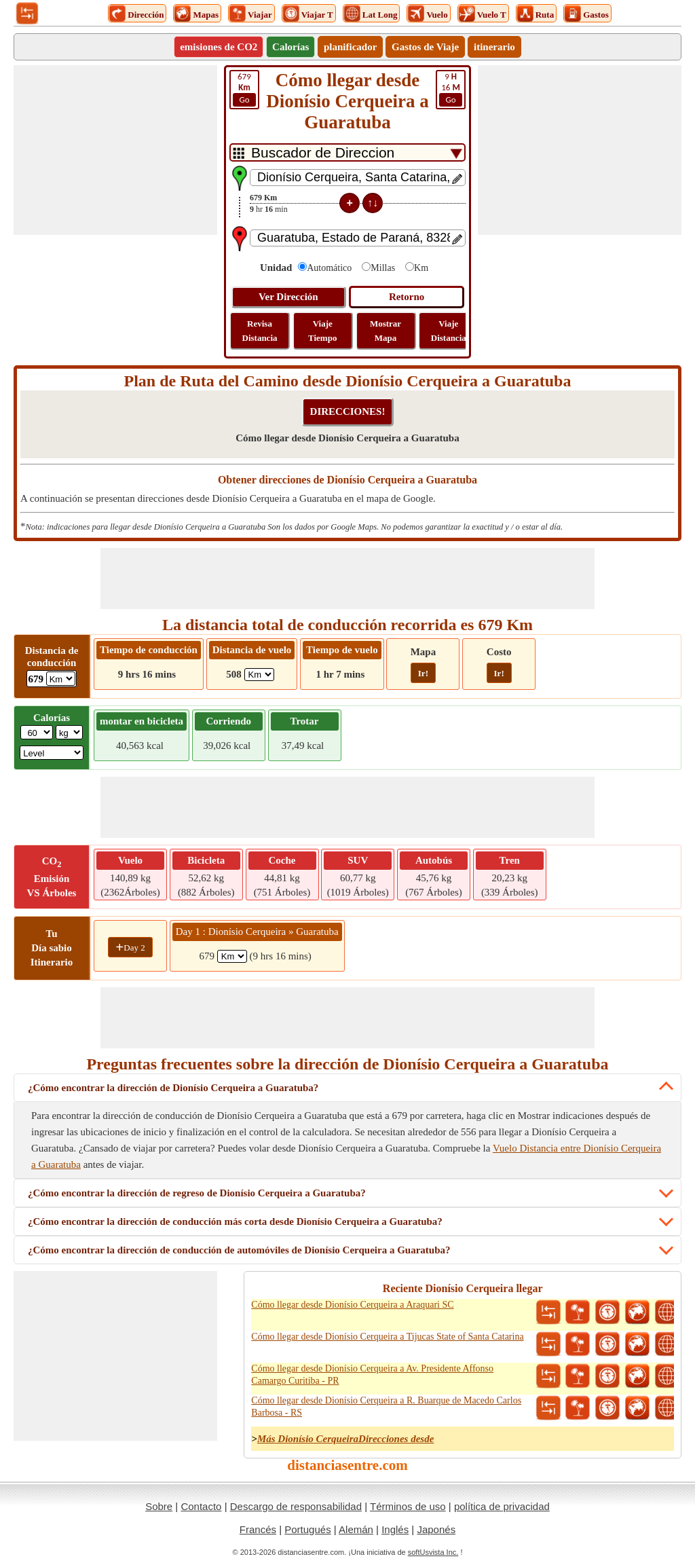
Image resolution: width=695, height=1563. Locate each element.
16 (450, 89)
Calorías (290, 46)
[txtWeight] (36, 732)
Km (421, 268)
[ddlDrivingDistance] (60, 679)
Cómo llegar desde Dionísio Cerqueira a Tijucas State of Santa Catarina (387, 1336)
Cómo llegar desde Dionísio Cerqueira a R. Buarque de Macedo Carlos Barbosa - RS (386, 1406)
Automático (329, 268)
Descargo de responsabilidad (296, 1506)
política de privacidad (502, 1506)
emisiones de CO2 (218, 46)
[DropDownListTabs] (347, 152)
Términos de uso (408, 1506)
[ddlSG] (51, 753)
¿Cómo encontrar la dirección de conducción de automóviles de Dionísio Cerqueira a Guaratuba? (239, 1250)
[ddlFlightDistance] (259, 674)
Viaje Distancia (448, 330)
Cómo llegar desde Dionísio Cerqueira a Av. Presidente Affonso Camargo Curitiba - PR (372, 1374)
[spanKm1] (232, 956)
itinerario (494, 46)
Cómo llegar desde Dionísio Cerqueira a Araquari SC (352, 1305)
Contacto (201, 1506)
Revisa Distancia (260, 330)
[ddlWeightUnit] (69, 732)
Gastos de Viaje (425, 46)
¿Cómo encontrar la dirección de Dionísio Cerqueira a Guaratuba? (173, 1087)
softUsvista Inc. (433, 1552)
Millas (383, 268)
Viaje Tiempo (322, 330)
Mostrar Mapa (385, 330)
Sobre (158, 1506)
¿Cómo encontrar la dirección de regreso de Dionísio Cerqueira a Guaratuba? (197, 1193)
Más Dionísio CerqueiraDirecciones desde (345, 1438)
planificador (350, 46)
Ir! (423, 673)
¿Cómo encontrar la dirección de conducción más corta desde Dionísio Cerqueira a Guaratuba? (235, 1221)
